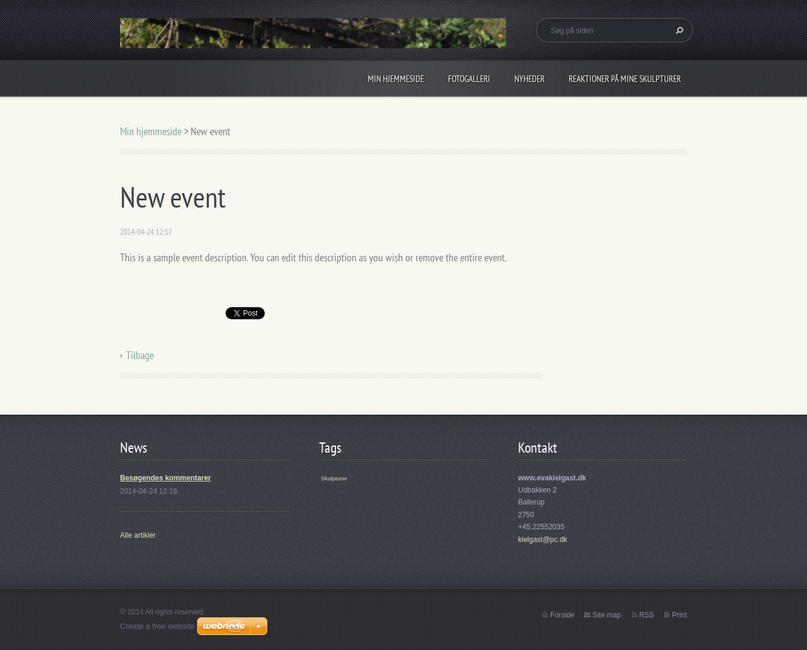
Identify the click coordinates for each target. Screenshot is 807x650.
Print (679, 615)
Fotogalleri (469, 78)
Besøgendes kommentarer (165, 478)
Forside (562, 615)
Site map (606, 615)
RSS (646, 615)
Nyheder (529, 78)
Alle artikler (138, 535)
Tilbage (140, 355)
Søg (678, 30)
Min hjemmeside (396, 78)
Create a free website (157, 626)
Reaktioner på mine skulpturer (625, 78)
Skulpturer (334, 478)
